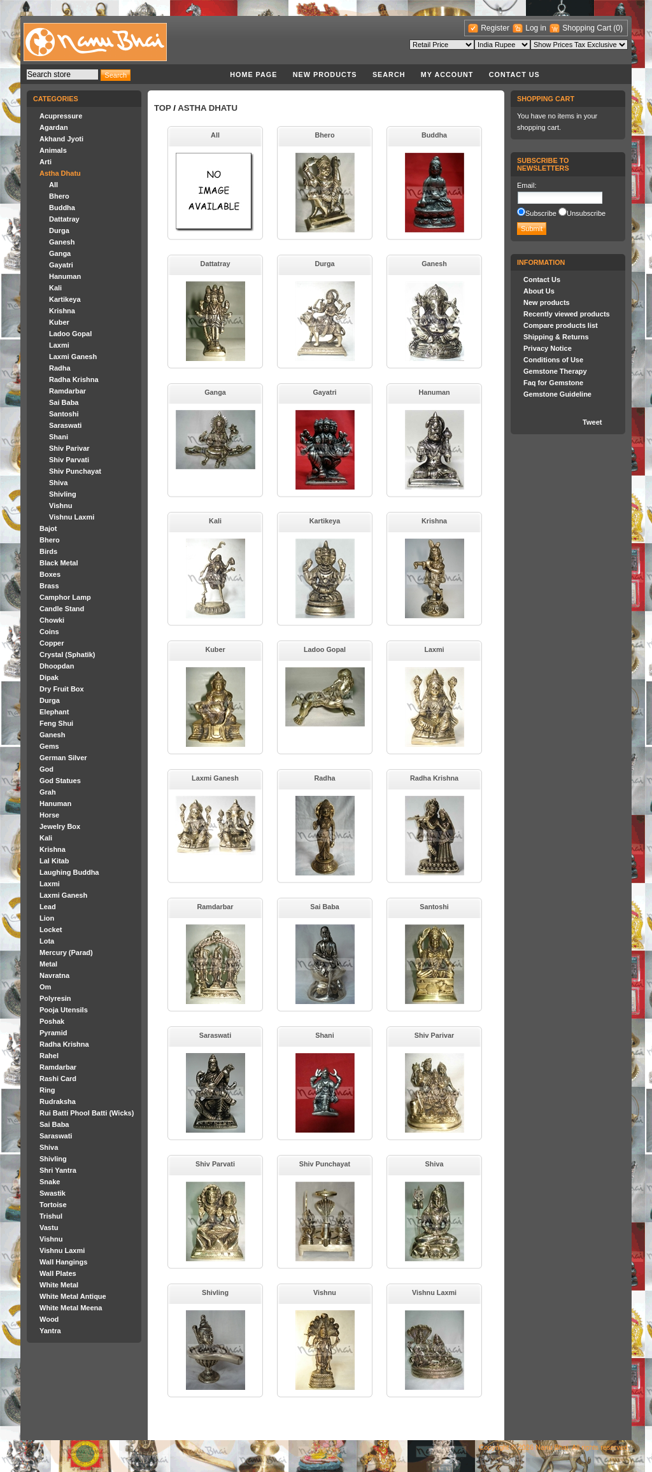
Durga (59, 230)
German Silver (63, 757)
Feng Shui (56, 723)
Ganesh (61, 242)
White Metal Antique (72, 1296)
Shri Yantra (57, 1170)
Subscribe (540, 213)
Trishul (50, 1216)
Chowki (51, 620)
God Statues (60, 780)
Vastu (48, 1227)
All (53, 184)
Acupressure (60, 116)
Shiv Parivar (69, 448)
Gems (49, 746)
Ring (47, 1090)
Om (45, 987)
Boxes (49, 574)
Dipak (49, 677)
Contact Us (514, 74)
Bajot (48, 528)
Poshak (51, 1021)
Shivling (62, 494)
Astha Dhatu (60, 173)
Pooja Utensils (63, 1010)
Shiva (58, 482)
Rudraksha (57, 1101)
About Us (539, 291)
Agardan (53, 127)
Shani (58, 437)
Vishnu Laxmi (71, 517)
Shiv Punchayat (75, 471)
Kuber (59, 322)
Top (162, 108)
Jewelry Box (59, 826)
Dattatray (64, 219)
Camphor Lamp (65, 597)
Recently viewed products (566, 314)
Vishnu (60, 505)
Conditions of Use (553, 360)
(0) (618, 28)
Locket (50, 929)
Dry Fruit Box (61, 689)
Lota (46, 941)
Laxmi (59, 345)
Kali (55, 288)
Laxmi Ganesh (73, 356)
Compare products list (560, 325)
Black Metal (58, 563)
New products (325, 74)
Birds (48, 551)
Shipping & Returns (556, 337)
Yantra (50, 1330)
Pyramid (53, 1033)
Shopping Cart (587, 28)
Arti (45, 162)
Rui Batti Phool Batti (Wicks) (86, 1113)
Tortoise (53, 1204)
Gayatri (61, 265)
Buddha (62, 207)
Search (389, 74)
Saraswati (65, 425)
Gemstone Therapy (555, 371)
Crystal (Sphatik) (67, 654)
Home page (253, 74)
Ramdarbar (67, 391)
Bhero (59, 196)
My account (447, 74)
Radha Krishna (74, 379)
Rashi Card (57, 1078)
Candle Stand (61, 608)
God (46, 769)
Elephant (54, 712)
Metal (48, 964)
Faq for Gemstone (553, 382)
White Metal (58, 1285)
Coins (49, 631)
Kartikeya (65, 299)
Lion (46, 918)
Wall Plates (57, 1273)
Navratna (54, 975)
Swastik (52, 1193)
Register (495, 28)
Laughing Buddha (69, 872)
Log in (535, 28)
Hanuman (65, 276)
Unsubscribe (586, 213)
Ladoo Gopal (70, 333)
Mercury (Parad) (66, 952)
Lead (47, 906)
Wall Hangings (63, 1262)
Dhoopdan (56, 666)
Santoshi (63, 414)
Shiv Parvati (69, 460)
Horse (49, 815)
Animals (53, 150)
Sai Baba (63, 402)
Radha (60, 368)
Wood (49, 1319)
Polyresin (55, 998)
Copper (51, 643)
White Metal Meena (70, 1308)
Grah (47, 792)
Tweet (592, 422)
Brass (49, 586)
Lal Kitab (54, 861)
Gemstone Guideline (557, 394)
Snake (49, 1181)
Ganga (60, 253)
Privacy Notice (547, 348)
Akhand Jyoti (61, 139)
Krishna (62, 311)
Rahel (49, 1055)
